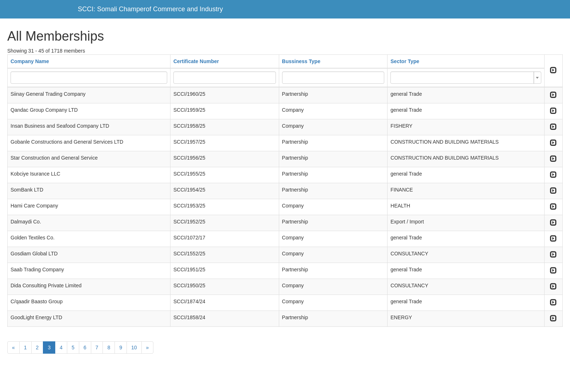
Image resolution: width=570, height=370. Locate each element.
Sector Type (404, 61)
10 (134, 347)
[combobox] (465, 77)
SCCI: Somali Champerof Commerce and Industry (150, 9)
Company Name (30, 61)
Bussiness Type (301, 61)
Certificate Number (196, 61)
